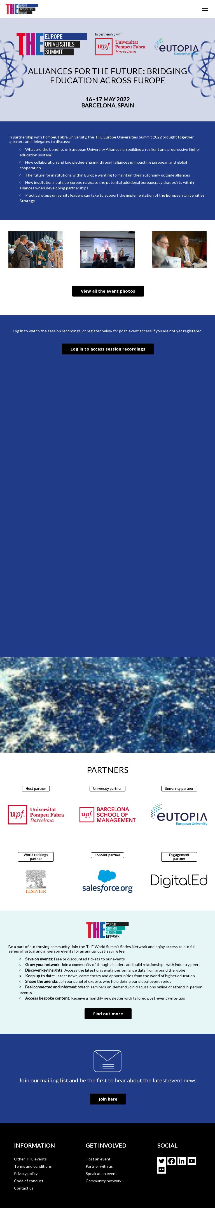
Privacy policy (26, 1173)
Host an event (98, 1159)
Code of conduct (28, 1180)
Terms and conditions (33, 1166)
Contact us (24, 1188)
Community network (103, 1180)
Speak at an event (101, 1173)
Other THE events (30, 1159)
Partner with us (99, 1166)
